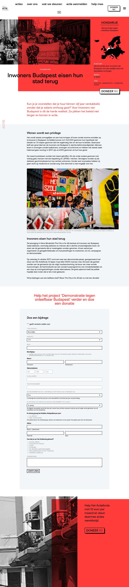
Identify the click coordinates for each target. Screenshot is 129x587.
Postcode (29, 435)
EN (59, 12)
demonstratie (107, 83)
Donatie (30, 336)
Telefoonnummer (33, 384)
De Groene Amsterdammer (39, 449)
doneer (114, 8)
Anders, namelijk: (36, 452)
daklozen (97, 83)
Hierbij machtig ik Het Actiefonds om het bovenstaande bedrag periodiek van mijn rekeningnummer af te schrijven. (60, 355)
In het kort (98, 64)
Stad (66, 435)
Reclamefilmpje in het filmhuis (41, 451)
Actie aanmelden (76, 4)
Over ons (32, 4)
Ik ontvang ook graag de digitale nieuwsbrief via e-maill (49, 402)
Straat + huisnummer (33, 429)
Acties (19, 4)
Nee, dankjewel (35, 418)
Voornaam (30, 364)
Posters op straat (36, 444)
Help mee (97, 4)
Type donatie (32, 328)
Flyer (31, 445)
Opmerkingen (32, 456)
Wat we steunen (52, 4)
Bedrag (96, 75)
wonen (96, 85)
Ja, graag (33, 416)
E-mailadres (32, 376)
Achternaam (69, 364)
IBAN (29, 344)
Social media (34, 442)
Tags (95, 81)
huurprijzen (118, 83)
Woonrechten (45, 69)
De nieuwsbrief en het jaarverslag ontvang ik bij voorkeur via (51, 392)
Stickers (32, 447)
